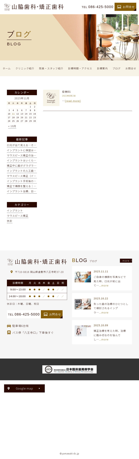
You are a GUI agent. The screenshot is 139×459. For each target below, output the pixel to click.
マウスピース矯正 (17, 215)
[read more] (73, 100)
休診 (9, 221)
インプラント (15, 210)
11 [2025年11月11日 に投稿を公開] (13, 113)
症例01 (66, 91)
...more (104, 285)
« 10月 (12, 126)
